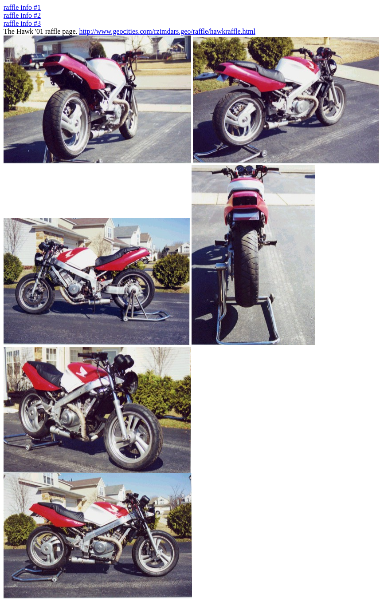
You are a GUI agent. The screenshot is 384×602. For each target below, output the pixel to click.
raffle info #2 (22, 15)
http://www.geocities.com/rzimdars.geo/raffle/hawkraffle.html (167, 31)
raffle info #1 (22, 7)
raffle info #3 (22, 23)
